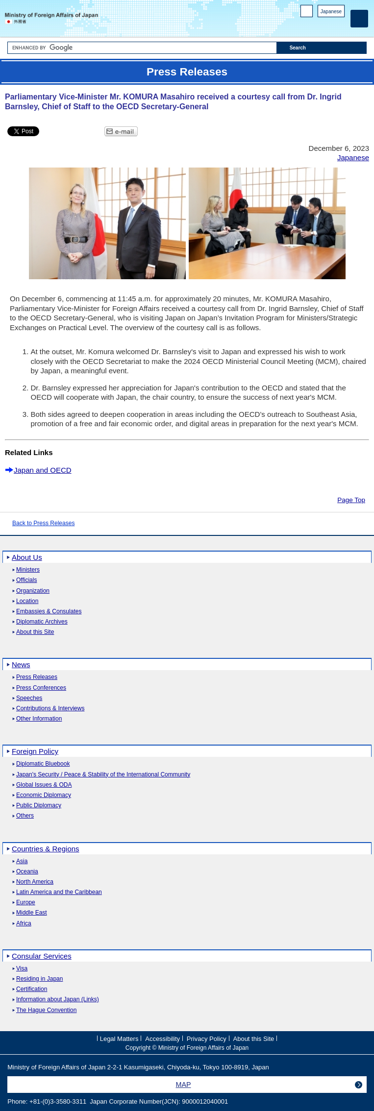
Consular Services (42, 956)
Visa (21, 969)
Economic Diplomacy (43, 795)
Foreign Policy (35, 751)
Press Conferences (41, 688)
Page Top (351, 500)
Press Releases (36, 677)
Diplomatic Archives (42, 622)
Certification (31, 989)
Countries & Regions (45, 849)
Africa (23, 923)
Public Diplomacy (38, 805)
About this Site (35, 632)
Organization (33, 591)
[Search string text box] (141, 48)
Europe (25, 902)
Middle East (31, 913)
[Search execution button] (322, 48)
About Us (27, 557)
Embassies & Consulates (48, 611)
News (21, 664)
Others (25, 816)
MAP (183, 1084)
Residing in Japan (39, 979)
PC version (307, 13)
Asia (21, 861)
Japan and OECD (43, 470)
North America (34, 882)
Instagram (327, 24)
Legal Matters (119, 1038)
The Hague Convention (46, 1010)
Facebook (314, 24)
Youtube (339, 24)
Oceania (27, 872)
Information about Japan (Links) (57, 999)
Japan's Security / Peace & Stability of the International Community (103, 775)
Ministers (28, 570)
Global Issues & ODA (44, 785)
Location (27, 601)
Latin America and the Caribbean (59, 892)
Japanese (331, 11)
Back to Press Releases (43, 523)
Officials (26, 580)
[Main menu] (359, 18)
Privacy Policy (206, 1038)
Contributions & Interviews (50, 708)
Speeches (29, 698)
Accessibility (162, 1038)
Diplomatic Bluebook (43, 764)
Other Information (39, 719)
